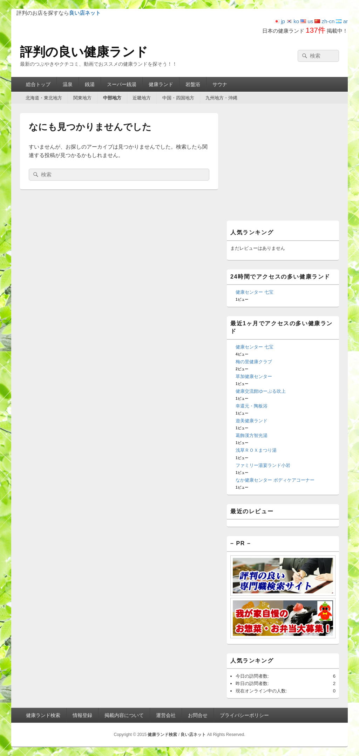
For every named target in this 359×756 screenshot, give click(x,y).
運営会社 (166, 715)
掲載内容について (124, 715)
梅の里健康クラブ (254, 361)
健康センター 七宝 (254, 292)
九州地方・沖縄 (221, 97)
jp (279, 21)
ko (292, 21)
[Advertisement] (283, 166)
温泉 (68, 84)
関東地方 (82, 97)
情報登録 (82, 715)
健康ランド (161, 84)
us (306, 21)
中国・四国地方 (178, 97)
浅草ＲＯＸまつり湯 (256, 450)
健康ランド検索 (43, 715)
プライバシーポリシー (244, 715)
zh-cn (324, 21)
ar (342, 21)
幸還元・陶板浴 (251, 406)
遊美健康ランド (251, 420)
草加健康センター (254, 376)
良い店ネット (193, 734)
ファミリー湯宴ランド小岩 (263, 465)
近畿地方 (142, 97)
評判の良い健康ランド (84, 52)
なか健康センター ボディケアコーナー (275, 480)
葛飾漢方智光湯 (251, 435)
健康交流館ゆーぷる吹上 (261, 391)
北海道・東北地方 (44, 97)
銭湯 (90, 84)
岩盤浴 (192, 84)
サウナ (219, 84)
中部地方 (112, 97)
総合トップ (38, 84)
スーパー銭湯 (121, 84)
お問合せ (198, 715)
